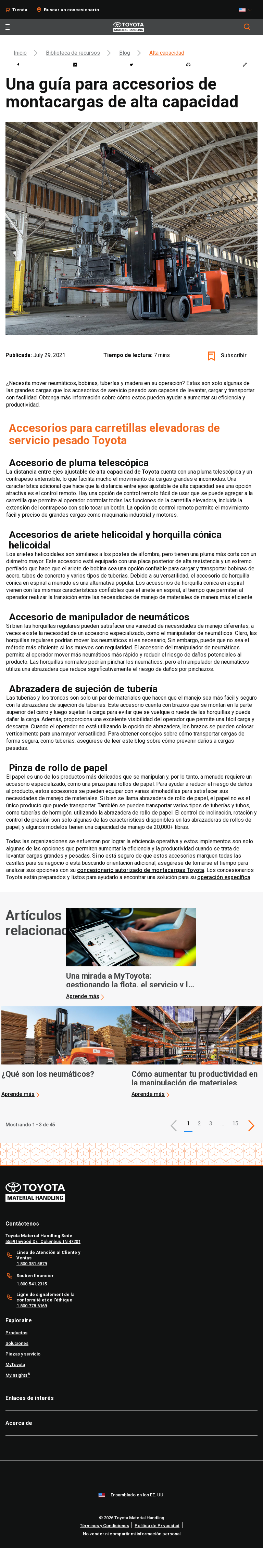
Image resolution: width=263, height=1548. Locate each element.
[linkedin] (75, 64)
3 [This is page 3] (210, 1123)
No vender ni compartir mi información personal (131, 1533)
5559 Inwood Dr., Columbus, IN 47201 (42, 1241)
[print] (188, 64)
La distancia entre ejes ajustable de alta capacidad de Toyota (82, 471)
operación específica (223, 877)
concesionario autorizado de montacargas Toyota (140, 870)
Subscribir (234, 355)
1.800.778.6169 (31, 1305)
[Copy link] (244, 64)
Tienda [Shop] (19, 9)
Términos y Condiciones (104, 1525)
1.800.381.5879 (31, 1263)
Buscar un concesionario (71, 9)
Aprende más (82, 996)
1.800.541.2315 (31, 1283)
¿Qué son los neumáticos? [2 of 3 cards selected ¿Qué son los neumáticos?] (47, 1074)
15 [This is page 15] (235, 1123)
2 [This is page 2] (199, 1123)
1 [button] (188, 1123)
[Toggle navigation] (7, 27)
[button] (173, 1126)
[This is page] (251, 1126)
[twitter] (131, 64)
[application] (131, 954)
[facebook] (18, 64)
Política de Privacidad (157, 1525)
